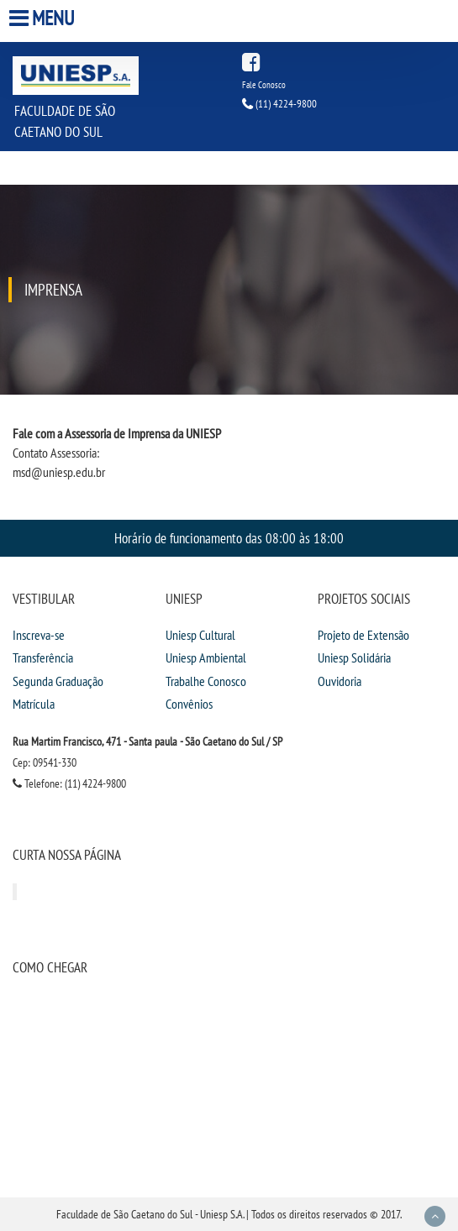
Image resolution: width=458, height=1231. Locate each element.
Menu (44, 18)
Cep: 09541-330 (44, 762)
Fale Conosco (264, 85)
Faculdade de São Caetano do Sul (64, 121)
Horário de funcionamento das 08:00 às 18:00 (229, 537)
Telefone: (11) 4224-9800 (69, 783)
